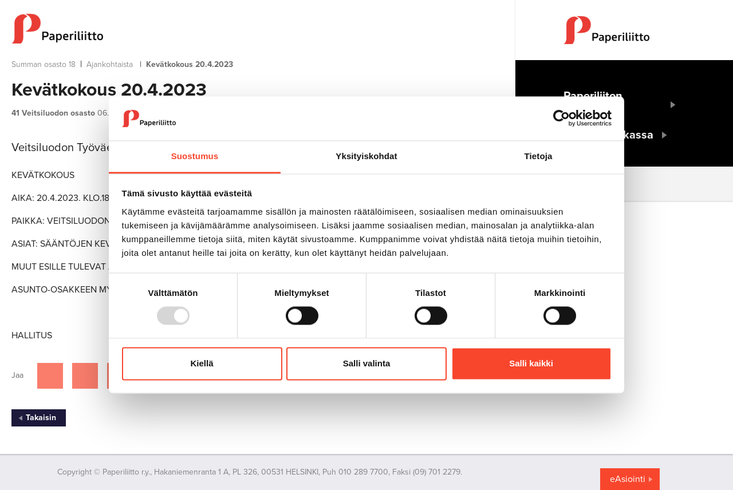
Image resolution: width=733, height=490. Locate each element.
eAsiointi (627, 479)
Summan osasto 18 (43, 64)
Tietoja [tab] (539, 156)
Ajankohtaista (109, 64)
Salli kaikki (531, 363)
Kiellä (201, 363)
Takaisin (41, 417)
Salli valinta (367, 363)
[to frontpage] (240, 28)
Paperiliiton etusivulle (592, 104)
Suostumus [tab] (195, 156)
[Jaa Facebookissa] (50, 376)
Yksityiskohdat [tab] (366, 156)
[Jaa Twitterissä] (85, 376)
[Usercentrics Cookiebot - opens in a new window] (561, 118)
